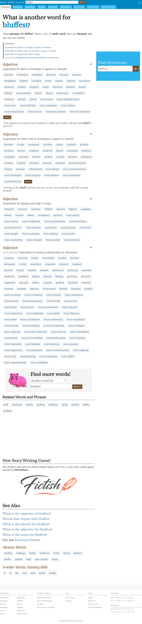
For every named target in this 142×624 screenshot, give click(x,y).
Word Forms (93, 7)
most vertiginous (31, 221)
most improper (77, 338)
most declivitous (13, 227)
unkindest (86, 156)
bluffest (50, 386)
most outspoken (48, 105)
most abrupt (52, 169)
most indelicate (34, 313)
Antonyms (17, 7)
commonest (49, 288)
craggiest (86, 209)
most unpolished (76, 319)
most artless (11, 338)
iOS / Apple (69, 597)
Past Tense (21, 610)
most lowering (27, 356)
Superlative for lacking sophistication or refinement (37, 58)
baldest (24, 81)
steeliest (21, 288)
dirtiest (36, 276)
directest (51, 74)
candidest (37, 74)
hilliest (30, 215)
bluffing (41, 404)
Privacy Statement (95, 607)
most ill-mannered (48, 307)
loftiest (7, 215)
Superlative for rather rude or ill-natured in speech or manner (30, 51)
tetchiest (60, 163)
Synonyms (5, 7)
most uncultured (33, 295)
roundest (36, 81)
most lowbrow (51, 344)
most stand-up (71, 240)
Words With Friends (44, 601)
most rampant (34, 240)
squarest (9, 87)
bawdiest (23, 276)
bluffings (53, 404)
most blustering (12, 181)
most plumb (68, 233)
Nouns (2, 610)
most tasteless (34, 350)
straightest (10, 81)
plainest (76, 74)
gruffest (84, 144)
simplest (34, 87)
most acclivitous (78, 221)
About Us (91, 601)
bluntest (64, 74)
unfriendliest (35, 169)
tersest (21, 150)
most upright (11, 233)
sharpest (86, 150)
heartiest (9, 99)
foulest (20, 270)
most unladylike (39, 362)
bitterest (34, 288)
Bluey (55, 559)
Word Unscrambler (44, 597)
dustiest (20, 169)
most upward (53, 240)
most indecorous (13, 313)
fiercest (47, 276)
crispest (21, 163)
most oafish (53, 313)
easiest (22, 87)
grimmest (72, 276)
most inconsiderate (53, 325)
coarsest (22, 258)
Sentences (53, 7)
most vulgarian (12, 331)
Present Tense (22, 614)
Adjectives (21, 597)
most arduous (33, 227)
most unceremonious (74, 169)
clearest (71, 81)
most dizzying (68, 227)
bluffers (8, 411)
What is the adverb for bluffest (25, 524)
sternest (23, 282)
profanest (72, 270)
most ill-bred (53, 301)
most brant (51, 227)
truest (46, 87)
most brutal (10, 307)
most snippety (32, 175)
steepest (9, 209)
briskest (72, 156)
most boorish (11, 301)
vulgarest (50, 264)
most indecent (69, 307)
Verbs (2, 614)
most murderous (48, 356)
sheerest (22, 209)
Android (68, 601)
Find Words (79, 7)
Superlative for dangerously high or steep (22, 54)
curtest (20, 144)
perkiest (58, 215)
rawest (49, 93)
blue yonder (41, 559)
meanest (86, 282)
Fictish (61, 467)
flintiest (63, 288)
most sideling (50, 233)
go (135, 68)
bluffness (17, 404)
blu (17, 573)
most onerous (70, 344)
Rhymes (41, 7)
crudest (60, 156)
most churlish (53, 295)
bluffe (42, 573)
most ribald (10, 319)
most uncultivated (30, 319)
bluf (25, 573)
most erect (85, 227)
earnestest (62, 93)
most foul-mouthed (32, 338)
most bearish (11, 325)
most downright (12, 175)
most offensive (71, 313)
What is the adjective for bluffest (26, 529)
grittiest (22, 99)
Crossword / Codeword (46, 607)
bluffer (29, 404)
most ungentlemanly (15, 362)
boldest (8, 93)
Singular (20, 607)
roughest (47, 150)
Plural (19, 604)
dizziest (60, 209)
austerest (9, 276)
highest (73, 209)
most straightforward (68, 99)
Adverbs (20, 601)
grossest (85, 276)
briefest (36, 156)
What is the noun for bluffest (24, 534)
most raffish (67, 356)
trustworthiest (23, 93)
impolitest (72, 150)
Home (90, 597)
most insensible (12, 344)
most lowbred (32, 344)
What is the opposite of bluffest (26, 513)
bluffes (52, 573)
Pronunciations (108, 7)
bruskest (9, 150)
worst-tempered (77, 163)
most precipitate (30, 233)
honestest (22, 74)
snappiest (9, 156)
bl (10, 573)
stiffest (35, 282)
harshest (57, 87)
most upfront (68, 105)
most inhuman (58, 331)
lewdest (44, 270)
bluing (66, 553)
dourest (8, 270)
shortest (47, 144)
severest (86, 270)
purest (33, 99)
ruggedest (9, 282)
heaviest (75, 288)
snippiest (34, 150)
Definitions (30, 7)
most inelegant (76, 325)
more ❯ (7, 117)
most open (10, 105)
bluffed (75, 404)
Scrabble (40, 604)
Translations (65, 7)
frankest (8, 74)
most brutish (27, 307)
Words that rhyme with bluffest (26, 519)
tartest (59, 150)
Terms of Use (93, 604)
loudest (88, 288)
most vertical (11, 221)
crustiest (71, 144)
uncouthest (48, 258)
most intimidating (79, 331)
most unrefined (12, 295)
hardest (32, 270)
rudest (59, 144)
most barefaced (71, 175)
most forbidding (30, 325)
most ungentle (81, 350)
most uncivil (70, 301)
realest (59, 81)
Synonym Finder (27, 540)
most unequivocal (14, 111)
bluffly (86, 404)
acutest (19, 215)
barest (82, 87)
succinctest (46, 99)
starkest (70, 87)
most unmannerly (53, 319)
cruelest (8, 163)
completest (78, 93)
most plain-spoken (56, 111)
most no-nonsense (80, 111)
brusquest (84, 81)
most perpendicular (54, 221)
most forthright (28, 105)
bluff (6, 404)
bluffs (65, 404)
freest (48, 81)
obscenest (58, 270)
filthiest (59, 276)
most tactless (51, 175)
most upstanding (13, 240)
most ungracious (74, 295)
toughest (77, 264)
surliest (48, 156)
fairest (38, 93)
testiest (8, 169)
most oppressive (13, 350)
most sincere (35, 111)
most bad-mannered (35, 331)
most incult (10, 356)
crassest (63, 264)
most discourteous (32, 301)
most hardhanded (55, 338)
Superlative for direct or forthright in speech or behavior (28, 47)
